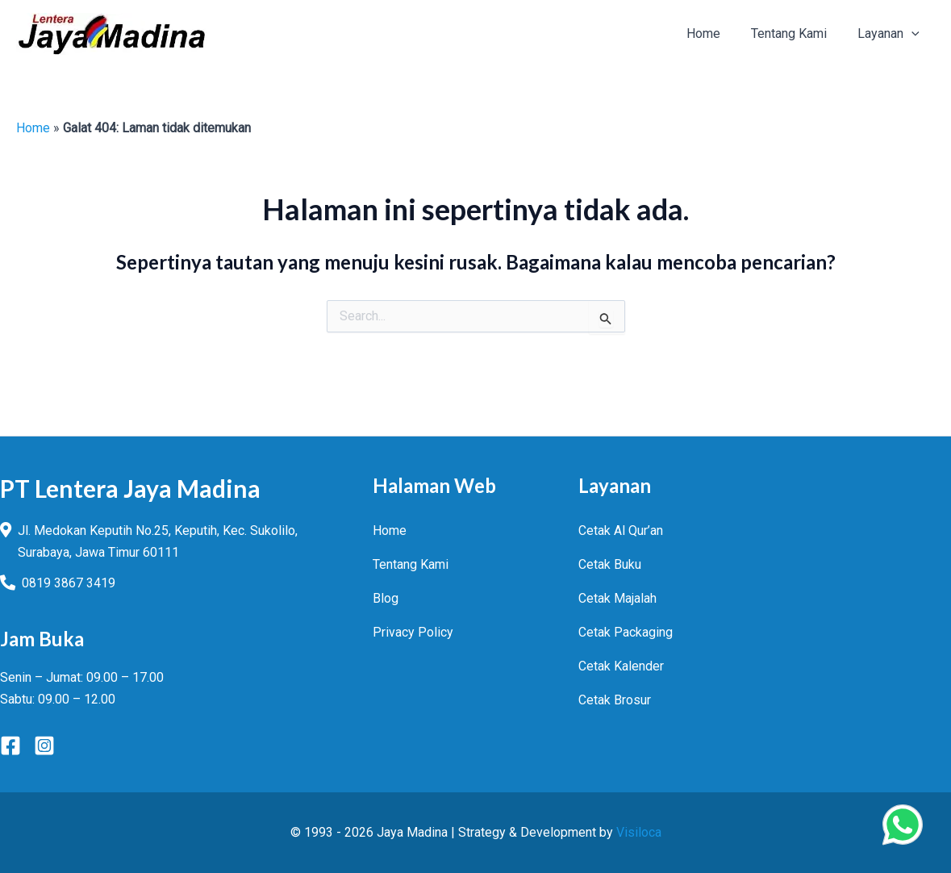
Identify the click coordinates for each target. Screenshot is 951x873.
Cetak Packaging (625, 632)
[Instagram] (44, 745)
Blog (385, 598)
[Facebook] (10, 745)
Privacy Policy (413, 632)
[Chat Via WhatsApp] (902, 824)
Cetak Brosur (614, 700)
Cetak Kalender (621, 666)
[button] (914, 34)
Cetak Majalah (617, 598)
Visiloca (638, 832)
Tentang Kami (410, 564)
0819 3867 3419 (68, 583)
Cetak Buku (609, 564)
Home (33, 128)
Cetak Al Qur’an (620, 530)
